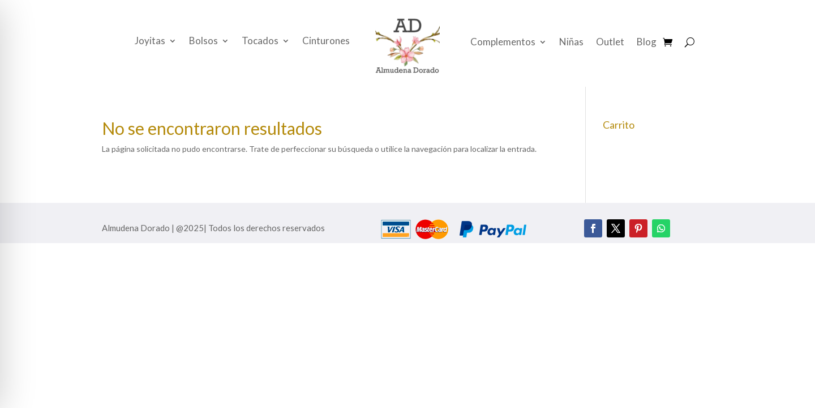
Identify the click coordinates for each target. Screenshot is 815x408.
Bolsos (203, 41)
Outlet (610, 43)
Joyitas (150, 41)
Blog (647, 43)
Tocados (260, 41)
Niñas (571, 43)
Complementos (502, 43)
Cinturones (326, 41)
